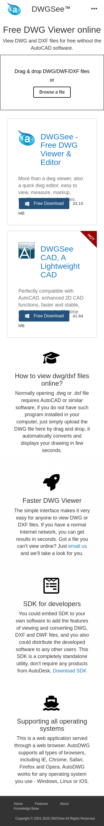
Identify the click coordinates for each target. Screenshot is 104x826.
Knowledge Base (26, 808)
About (64, 804)
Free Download (44, 204)
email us (77, 546)
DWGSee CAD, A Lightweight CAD (60, 262)
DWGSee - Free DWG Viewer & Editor (59, 149)
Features (41, 804)
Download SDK (70, 671)
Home (18, 804)
